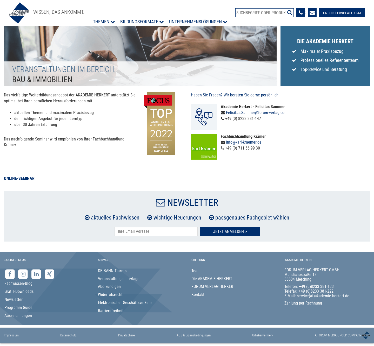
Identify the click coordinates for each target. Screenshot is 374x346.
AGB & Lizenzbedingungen (194, 335)
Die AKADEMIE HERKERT (211, 278)
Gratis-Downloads (19, 291)
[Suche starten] (290, 12)
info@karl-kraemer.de (244, 142)
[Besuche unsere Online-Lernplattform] (342, 12)
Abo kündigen (109, 286)
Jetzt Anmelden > (230, 231)
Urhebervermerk (262, 335)
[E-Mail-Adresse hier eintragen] (156, 231)
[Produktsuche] (264, 12)
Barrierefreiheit (111, 310)
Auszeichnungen (18, 315)
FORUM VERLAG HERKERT (213, 286)
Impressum (11, 335)
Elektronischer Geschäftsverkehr (125, 302)
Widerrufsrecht (110, 294)
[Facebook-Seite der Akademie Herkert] (10, 274)
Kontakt (197, 294)
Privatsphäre (126, 335)
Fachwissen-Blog (18, 283)
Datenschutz (68, 335)
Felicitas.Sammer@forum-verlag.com (257, 112)
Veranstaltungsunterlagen (120, 278)
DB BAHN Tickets (112, 270)
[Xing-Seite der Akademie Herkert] (49, 274)
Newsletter (13, 299)
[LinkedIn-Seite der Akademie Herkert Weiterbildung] (36, 274)
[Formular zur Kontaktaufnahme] (312, 13)
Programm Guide (18, 307)
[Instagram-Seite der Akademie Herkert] (23, 274)
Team (196, 270)
